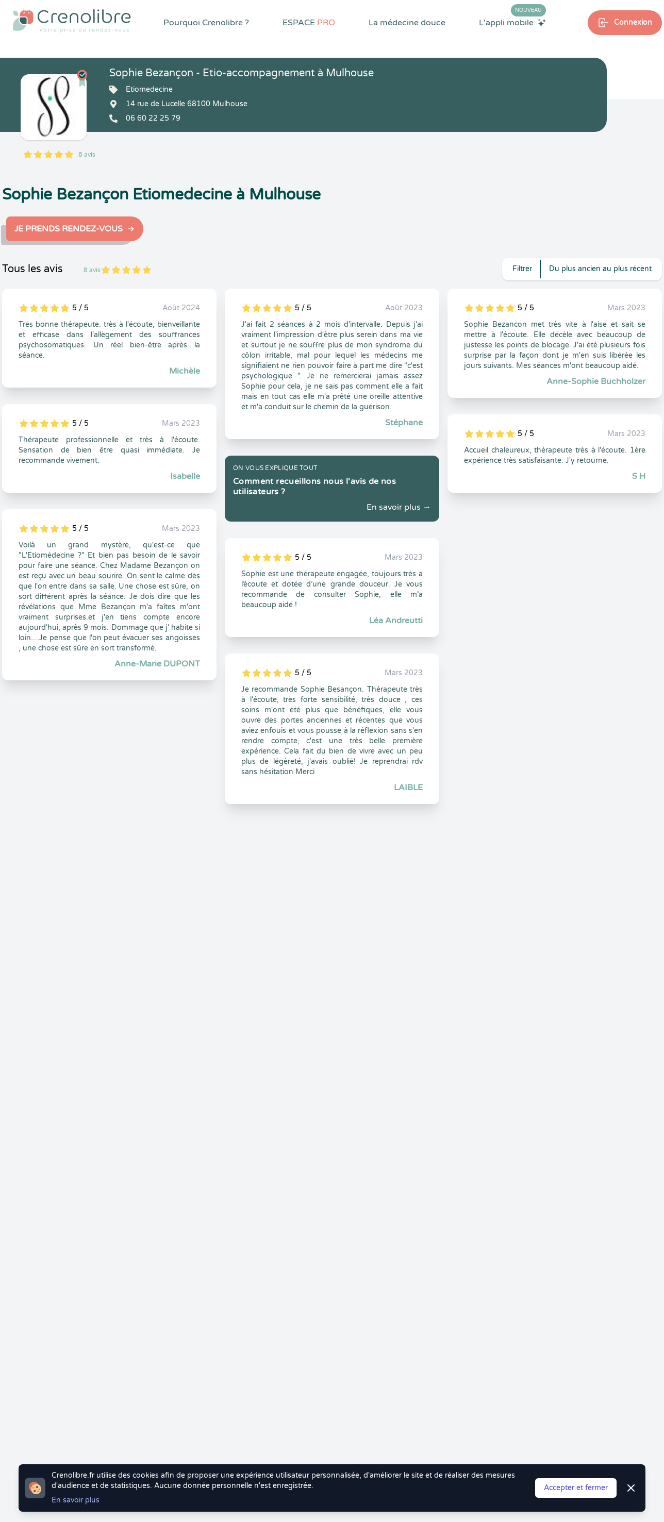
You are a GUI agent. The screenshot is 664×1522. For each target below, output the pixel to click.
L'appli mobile (512, 22)
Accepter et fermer (576, 1487)
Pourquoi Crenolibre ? (206, 23)
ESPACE (309, 23)
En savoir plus (75, 1500)
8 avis (86, 154)
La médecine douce (407, 23)
